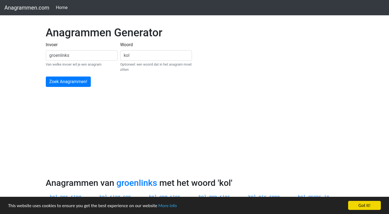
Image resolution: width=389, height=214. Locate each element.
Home (63, 7)
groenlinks (136, 183)
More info (167, 206)
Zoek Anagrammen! (68, 81)
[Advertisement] (194, 136)
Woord (126, 44)
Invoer (52, 44)
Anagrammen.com (26, 7)
